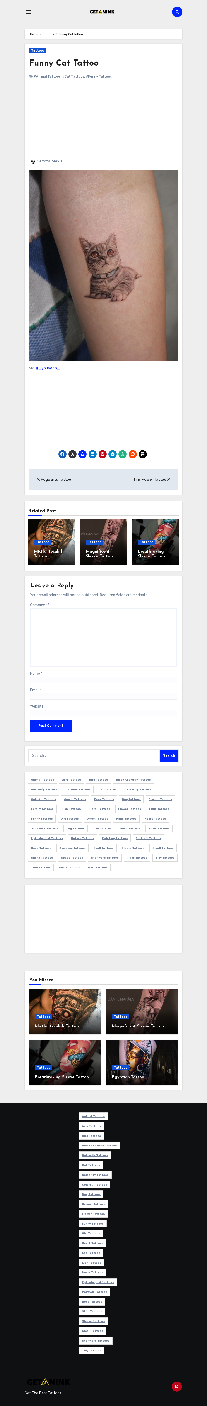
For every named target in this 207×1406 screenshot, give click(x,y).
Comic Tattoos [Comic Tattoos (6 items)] (75, 798)
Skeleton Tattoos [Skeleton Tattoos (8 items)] (72, 847)
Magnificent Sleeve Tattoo (138, 1025)
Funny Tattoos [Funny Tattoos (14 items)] (42, 818)
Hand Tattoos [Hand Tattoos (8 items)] (126, 818)
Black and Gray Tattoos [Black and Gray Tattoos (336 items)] (133, 779)
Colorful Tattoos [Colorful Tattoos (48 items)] (43, 798)
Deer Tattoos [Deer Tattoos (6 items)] (104, 798)
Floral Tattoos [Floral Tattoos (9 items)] (99, 808)
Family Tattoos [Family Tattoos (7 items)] (42, 808)
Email (36, 689)
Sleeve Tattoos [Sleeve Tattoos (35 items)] (133, 847)
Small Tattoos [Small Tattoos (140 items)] (163, 847)
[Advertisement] (104, 122)
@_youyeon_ (47, 368)
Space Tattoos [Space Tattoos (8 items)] (72, 857)
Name (36, 673)
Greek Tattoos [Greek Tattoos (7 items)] (97, 818)
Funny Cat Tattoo (64, 63)
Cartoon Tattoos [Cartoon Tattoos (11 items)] (78, 788)
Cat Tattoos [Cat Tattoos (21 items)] (108, 788)
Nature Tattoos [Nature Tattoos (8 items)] (82, 837)
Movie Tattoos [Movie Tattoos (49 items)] (159, 827)
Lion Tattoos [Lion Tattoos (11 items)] (102, 827)
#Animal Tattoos (47, 76)
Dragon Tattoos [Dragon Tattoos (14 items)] (160, 798)
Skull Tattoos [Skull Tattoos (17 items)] (104, 847)
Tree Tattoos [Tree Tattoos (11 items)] (41, 866)
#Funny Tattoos (99, 76)
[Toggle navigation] (28, 12)
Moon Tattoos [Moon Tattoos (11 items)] (130, 827)
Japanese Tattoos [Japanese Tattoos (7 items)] (44, 827)
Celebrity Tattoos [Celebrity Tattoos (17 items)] (138, 788)
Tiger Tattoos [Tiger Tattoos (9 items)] (137, 857)
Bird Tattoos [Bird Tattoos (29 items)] (98, 779)
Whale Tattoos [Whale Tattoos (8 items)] (69, 866)
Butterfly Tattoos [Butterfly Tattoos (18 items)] (44, 788)
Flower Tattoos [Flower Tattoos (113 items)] (129, 808)
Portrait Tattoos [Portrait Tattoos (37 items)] (148, 837)
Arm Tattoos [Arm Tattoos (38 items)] (71, 779)
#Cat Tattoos (73, 76)
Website (36, 705)
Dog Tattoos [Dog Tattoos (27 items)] (131, 798)
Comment (39, 604)
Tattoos (38, 51)
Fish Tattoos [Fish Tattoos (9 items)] (71, 808)
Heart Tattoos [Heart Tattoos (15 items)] (155, 818)
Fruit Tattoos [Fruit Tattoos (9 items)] (159, 808)
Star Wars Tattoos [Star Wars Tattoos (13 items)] (105, 857)
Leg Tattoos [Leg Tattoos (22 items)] (75, 827)
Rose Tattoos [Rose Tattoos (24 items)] (41, 847)
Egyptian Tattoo (128, 1076)
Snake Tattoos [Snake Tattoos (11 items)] (42, 857)
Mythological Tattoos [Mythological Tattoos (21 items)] (47, 837)
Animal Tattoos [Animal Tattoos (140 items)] (42, 779)
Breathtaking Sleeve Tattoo (62, 1076)
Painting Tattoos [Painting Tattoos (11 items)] (115, 837)
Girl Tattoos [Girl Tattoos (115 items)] (70, 818)
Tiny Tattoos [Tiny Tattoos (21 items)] (165, 857)
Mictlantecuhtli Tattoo (57, 1025)
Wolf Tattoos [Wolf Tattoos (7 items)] (98, 866)
